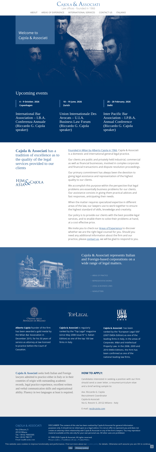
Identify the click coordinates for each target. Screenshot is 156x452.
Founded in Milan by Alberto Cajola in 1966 (92, 150)
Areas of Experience (110, 228)
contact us (93, 239)
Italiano (121, 12)
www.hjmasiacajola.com (34, 195)
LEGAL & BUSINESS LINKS (104, 286)
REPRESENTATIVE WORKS (104, 281)
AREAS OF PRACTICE (102, 275)
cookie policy (93, 444)
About (33, 12)
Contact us (105, 12)
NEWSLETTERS (100, 291)
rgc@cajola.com (97, 408)
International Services (81, 12)
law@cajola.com (28, 439)
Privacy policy (54, 440)
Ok (70, 448)
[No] (152, 446)
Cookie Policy (83, 440)
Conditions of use (69, 440)
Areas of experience (52, 12)
